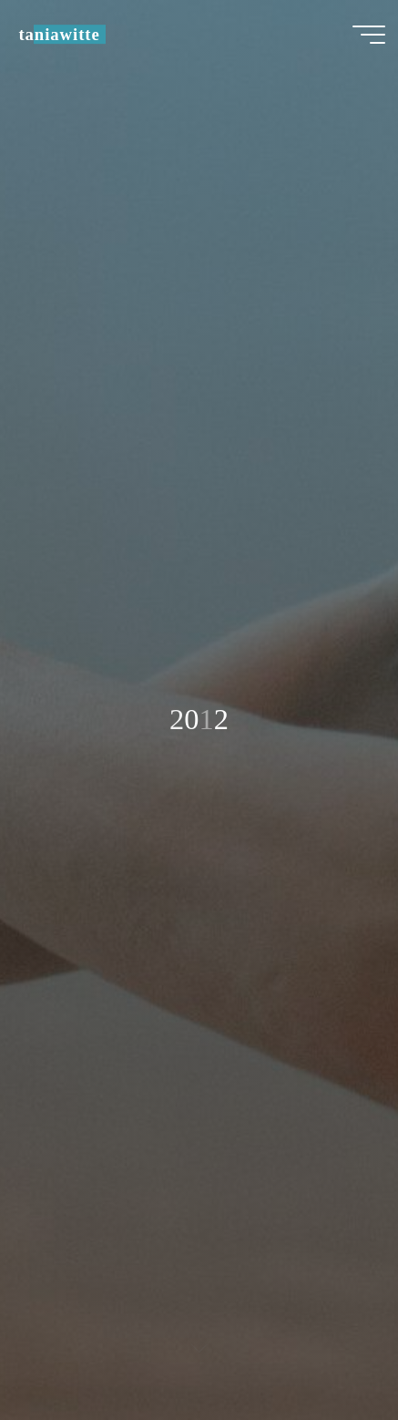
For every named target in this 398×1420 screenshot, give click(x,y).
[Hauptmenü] (368, 35)
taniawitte (58, 34)
